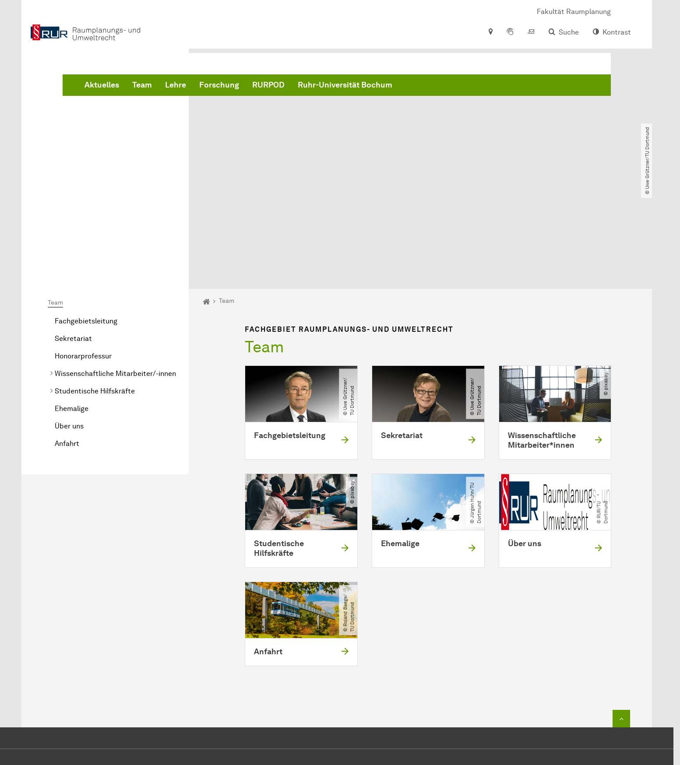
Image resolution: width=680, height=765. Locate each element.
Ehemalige (71, 308)
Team (275, 87)
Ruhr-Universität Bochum (478, 87)
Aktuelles (235, 87)
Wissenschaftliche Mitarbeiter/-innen (115, 273)
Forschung (352, 87)
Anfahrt (67, 343)
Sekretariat (73, 238)
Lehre (308, 87)
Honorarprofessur (83, 256)
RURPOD (401, 87)
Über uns (69, 326)
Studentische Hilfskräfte (95, 291)
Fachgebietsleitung (86, 221)
